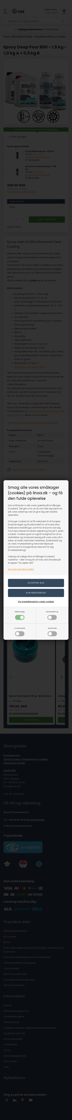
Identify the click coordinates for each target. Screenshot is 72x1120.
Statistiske (52, 631)
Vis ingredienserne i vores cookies (36, 601)
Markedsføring (52, 615)
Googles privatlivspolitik (21, 569)
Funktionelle (19, 631)
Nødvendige (20, 615)
